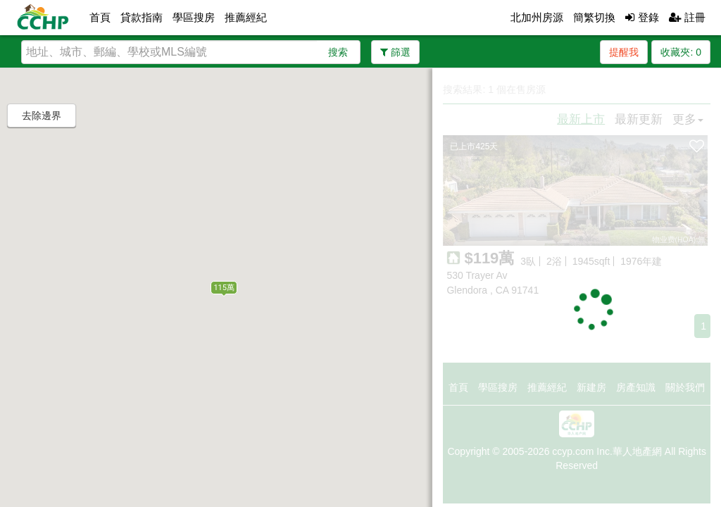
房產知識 (636, 387)
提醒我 (624, 52)
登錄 (641, 17)
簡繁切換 (594, 17)
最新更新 (639, 119)
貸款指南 (141, 17)
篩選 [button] (395, 52)
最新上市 (581, 119)
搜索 (338, 52)
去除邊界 (41, 115)
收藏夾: (680, 52)
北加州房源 (536, 17)
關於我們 (685, 387)
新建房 (591, 387)
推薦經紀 (246, 17)
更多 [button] (687, 119)
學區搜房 (194, 17)
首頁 (100, 17)
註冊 (687, 17)
